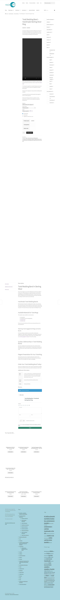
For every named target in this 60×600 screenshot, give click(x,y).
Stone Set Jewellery (25, 528)
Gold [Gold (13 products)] (50, 557)
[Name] (24, 416)
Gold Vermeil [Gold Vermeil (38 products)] (49, 558)
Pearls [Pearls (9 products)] (45, 575)
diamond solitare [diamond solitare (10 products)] (46, 555)
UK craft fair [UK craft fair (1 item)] (51, 542)
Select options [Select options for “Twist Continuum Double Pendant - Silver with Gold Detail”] (23, 496)
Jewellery (32, 139)
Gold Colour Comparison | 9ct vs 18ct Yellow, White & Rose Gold (24, 562)
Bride (25, 139)
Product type (10, 10)
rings (36, 82)
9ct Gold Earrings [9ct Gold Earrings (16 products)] (47, 551)
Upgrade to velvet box (28, 116)
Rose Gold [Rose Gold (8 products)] (50, 575)
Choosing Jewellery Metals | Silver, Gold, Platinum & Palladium (23, 543)
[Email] (36, 416)
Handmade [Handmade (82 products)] (47, 561)
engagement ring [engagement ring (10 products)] (46, 557)
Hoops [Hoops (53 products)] (49, 565)
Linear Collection (24, 523)
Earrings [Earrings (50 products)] (50, 555)
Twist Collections (11, 13)
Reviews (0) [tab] (7, 289)
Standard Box (26, 113)
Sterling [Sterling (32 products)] (50, 584)
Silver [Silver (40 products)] (45, 577)
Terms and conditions (22, 584)
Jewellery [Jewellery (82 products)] (47, 567)
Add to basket (29, 132)
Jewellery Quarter (37, 139)
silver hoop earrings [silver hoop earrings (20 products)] (49, 580)
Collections (17, 10)
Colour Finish (24, 106)
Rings (26, 140)
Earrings (20, 559)
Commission (24, 10)
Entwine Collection (25, 518)
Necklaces (20, 570)
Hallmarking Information (23, 565)
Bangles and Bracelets (22, 537)
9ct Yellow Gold (22, 319)
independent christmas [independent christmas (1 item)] (48, 533)
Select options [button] (23, 451)
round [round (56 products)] (52, 575)
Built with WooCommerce (14, 594)
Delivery (20, 557)
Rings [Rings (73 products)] (47, 575)
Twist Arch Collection (25, 530)
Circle (26, 139)
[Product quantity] (24, 133)
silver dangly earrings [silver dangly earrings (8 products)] (52, 577)
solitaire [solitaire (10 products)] (47, 584)
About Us (37, 10)
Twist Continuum (16, 13)
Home (7, 13)
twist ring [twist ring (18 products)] (45, 587)
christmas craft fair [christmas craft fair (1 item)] (51, 523)
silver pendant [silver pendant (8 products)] (48, 581)
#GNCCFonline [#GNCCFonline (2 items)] (50, 519)
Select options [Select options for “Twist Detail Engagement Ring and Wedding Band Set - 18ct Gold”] (36, 451)
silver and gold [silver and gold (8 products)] (48, 577)
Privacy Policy (21, 424)
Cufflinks (20, 553)
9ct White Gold (22, 320)
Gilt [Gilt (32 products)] (49, 557)
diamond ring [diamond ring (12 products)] (51, 553)
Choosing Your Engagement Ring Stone (24, 549)
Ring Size (23, 103)
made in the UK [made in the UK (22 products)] (47, 570)
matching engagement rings (24, 336)
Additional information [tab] (9, 286)
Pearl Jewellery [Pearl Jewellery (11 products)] (49, 573)
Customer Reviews (32, 10)
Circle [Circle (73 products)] (48, 553)
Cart (20, 538)
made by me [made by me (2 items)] (50, 535)
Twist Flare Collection (25, 535)
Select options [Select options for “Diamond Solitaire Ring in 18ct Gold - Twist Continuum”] (10, 472)
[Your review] (30, 410)
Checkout (20, 540)
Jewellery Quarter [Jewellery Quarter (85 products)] (49, 569)
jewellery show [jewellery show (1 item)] (52, 533)
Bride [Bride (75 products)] (51, 551)
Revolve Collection (25, 526)
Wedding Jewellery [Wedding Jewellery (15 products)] (50, 587)
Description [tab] (7, 283)
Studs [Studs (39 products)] (53, 584)
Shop (6, 10)
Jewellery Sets (21, 568)
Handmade (29, 139)
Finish (23, 109)
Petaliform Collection (25, 525)
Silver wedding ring (30, 140)
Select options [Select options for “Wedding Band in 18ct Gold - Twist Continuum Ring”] (10, 451)
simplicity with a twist (36, 140)
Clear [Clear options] (32, 110)
